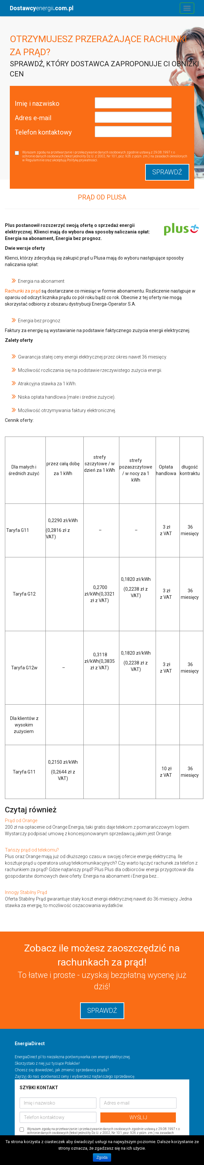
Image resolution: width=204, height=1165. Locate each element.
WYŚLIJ (138, 1117)
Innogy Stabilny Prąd (26, 892)
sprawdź (102, 1010)
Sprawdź (167, 172)
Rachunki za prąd (23, 291)
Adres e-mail (33, 118)
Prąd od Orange (21, 820)
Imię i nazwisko (37, 103)
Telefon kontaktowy (43, 132)
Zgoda (102, 1157)
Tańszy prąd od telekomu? (32, 850)
